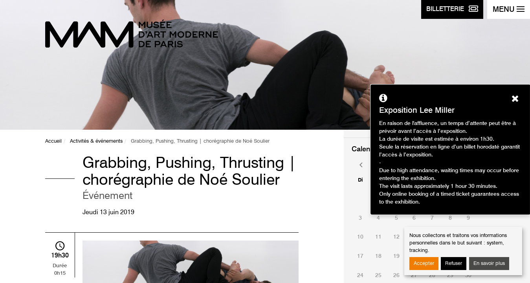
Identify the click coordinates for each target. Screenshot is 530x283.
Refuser (453, 263)
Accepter (424, 263)
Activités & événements (96, 141)
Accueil (53, 141)
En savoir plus (489, 263)
